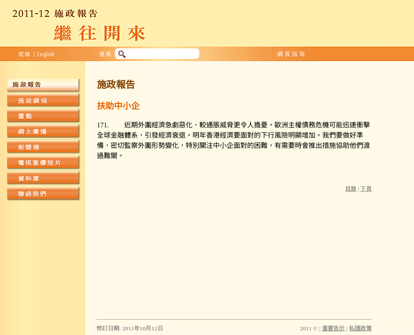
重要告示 (333, 328)
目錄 (351, 189)
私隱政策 (360, 328)
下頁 (366, 189)
